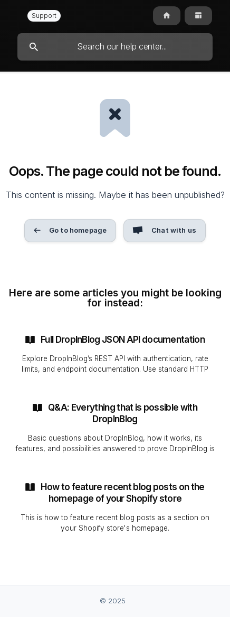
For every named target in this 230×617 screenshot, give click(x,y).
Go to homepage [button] (78, 230)
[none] (43, 15)
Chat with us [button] (173, 230)
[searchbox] (115, 47)
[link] (115, 354)
